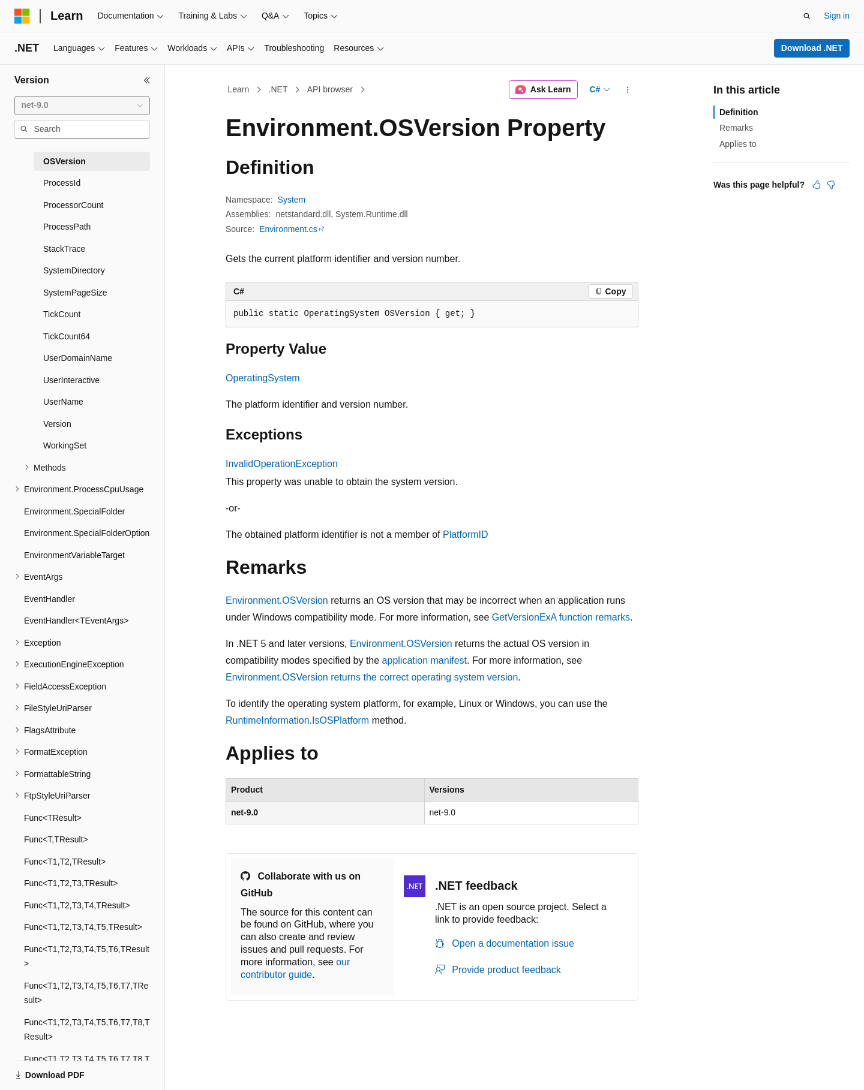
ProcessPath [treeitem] (67, 226)
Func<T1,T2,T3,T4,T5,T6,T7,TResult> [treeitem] (86, 993)
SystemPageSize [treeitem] (75, 292)
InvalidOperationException (282, 464)
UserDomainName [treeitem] (77, 358)
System (292, 199)
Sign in (837, 15)
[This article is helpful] (816, 184)
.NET (278, 89)
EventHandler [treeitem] (49, 599)
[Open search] (807, 16)
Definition (738, 112)
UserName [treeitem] (63, 402)
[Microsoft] (22, 16)
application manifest (424, 660)
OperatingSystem (263, 378)
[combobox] (82, 105)
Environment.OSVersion (277, 600)
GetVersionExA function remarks (561, 617)
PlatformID (465, 534)
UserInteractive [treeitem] (71, 380)
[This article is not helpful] (831, 184)
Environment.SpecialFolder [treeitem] (74, 511)
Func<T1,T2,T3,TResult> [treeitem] (71, 883)
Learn (239, 89)
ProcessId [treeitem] (61, 183)
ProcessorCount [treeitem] (73, 205)
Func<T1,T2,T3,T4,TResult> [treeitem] (77, 905)
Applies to (737, 144)
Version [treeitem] (57, 424)
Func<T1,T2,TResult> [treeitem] (65, 861)
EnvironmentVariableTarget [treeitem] (74, 555)
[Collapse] (147, 80)
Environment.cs (288, 229)
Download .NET (812, 48)
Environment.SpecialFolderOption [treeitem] (86, 533)
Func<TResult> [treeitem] (53, 818)
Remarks (736, 128)
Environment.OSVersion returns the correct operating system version (372, 677)
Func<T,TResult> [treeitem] (56, 839)
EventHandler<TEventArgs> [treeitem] (76, 620)
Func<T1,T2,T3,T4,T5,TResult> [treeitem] (83, 927)
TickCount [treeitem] (62, 314)
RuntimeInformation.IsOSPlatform (297, 720)
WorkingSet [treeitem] (64, 445)
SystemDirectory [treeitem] (74, 270)
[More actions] (627, 90)
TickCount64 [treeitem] (66, 336)
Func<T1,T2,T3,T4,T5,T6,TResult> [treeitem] (86, 956)
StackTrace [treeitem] (64, 249)
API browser (330, 89)
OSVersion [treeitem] (64, 161)
